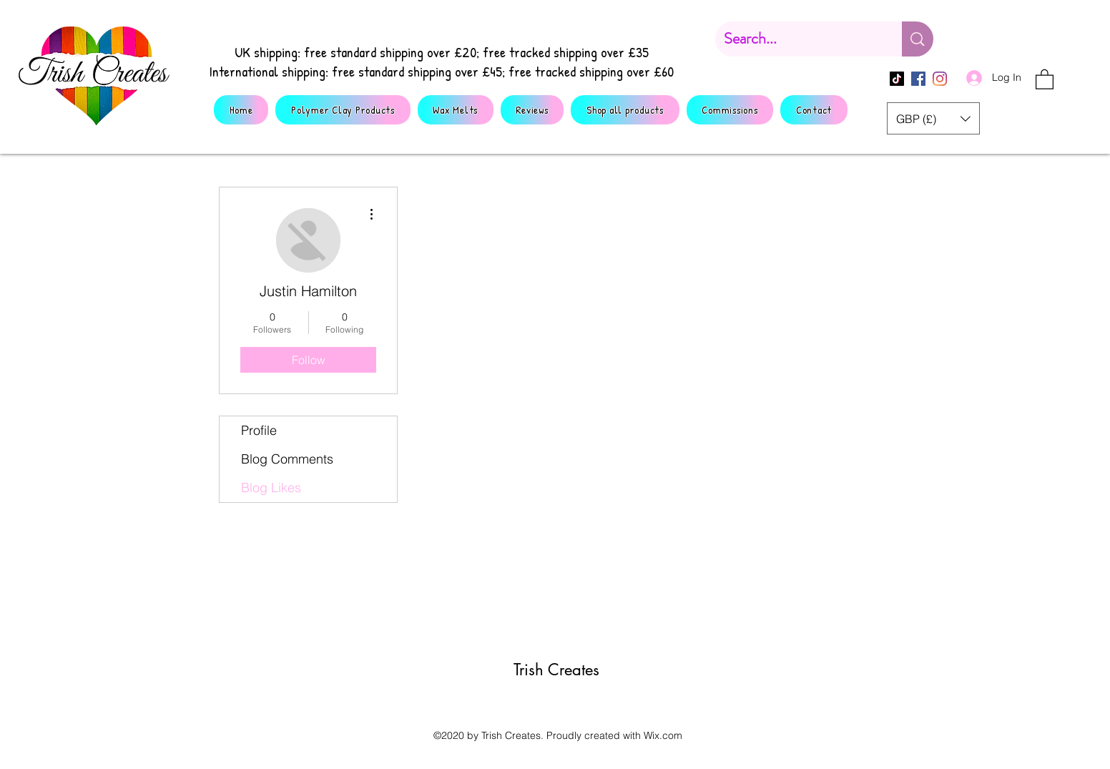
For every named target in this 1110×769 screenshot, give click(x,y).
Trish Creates (556, 670)
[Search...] (798, 39)
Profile (259, 430)
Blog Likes (271, 487)
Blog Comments (287, 459)
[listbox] (933, 118)
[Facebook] (918, 79)
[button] (1044, 78)
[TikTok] (897, 79)
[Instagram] (940, 79)
